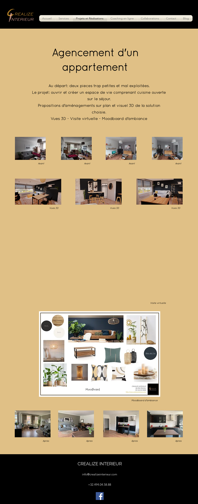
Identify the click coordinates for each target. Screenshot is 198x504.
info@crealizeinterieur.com (99, 474)
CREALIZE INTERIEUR (100, 463)
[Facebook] (100, 496)
